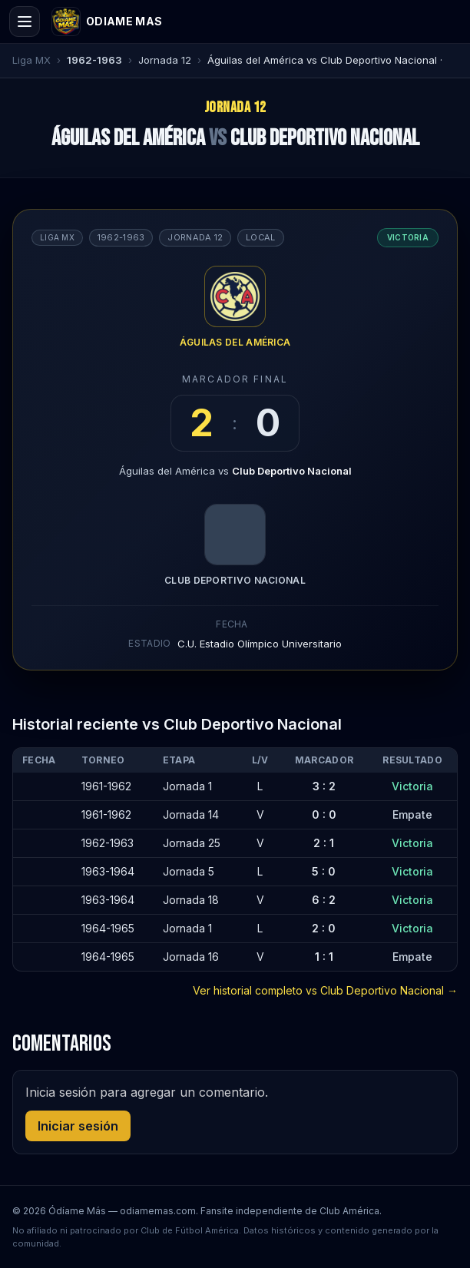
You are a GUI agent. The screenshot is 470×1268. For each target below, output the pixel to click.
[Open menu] (24, 21)
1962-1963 (94, 60)
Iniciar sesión (78, 1126)
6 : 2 (324, 899)
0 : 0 (324, 814)
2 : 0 (324, 928)
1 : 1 (324, 956)
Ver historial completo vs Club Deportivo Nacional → (325, 990)
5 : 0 (324, 871)
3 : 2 (324, 786)
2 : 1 (323, 842)
